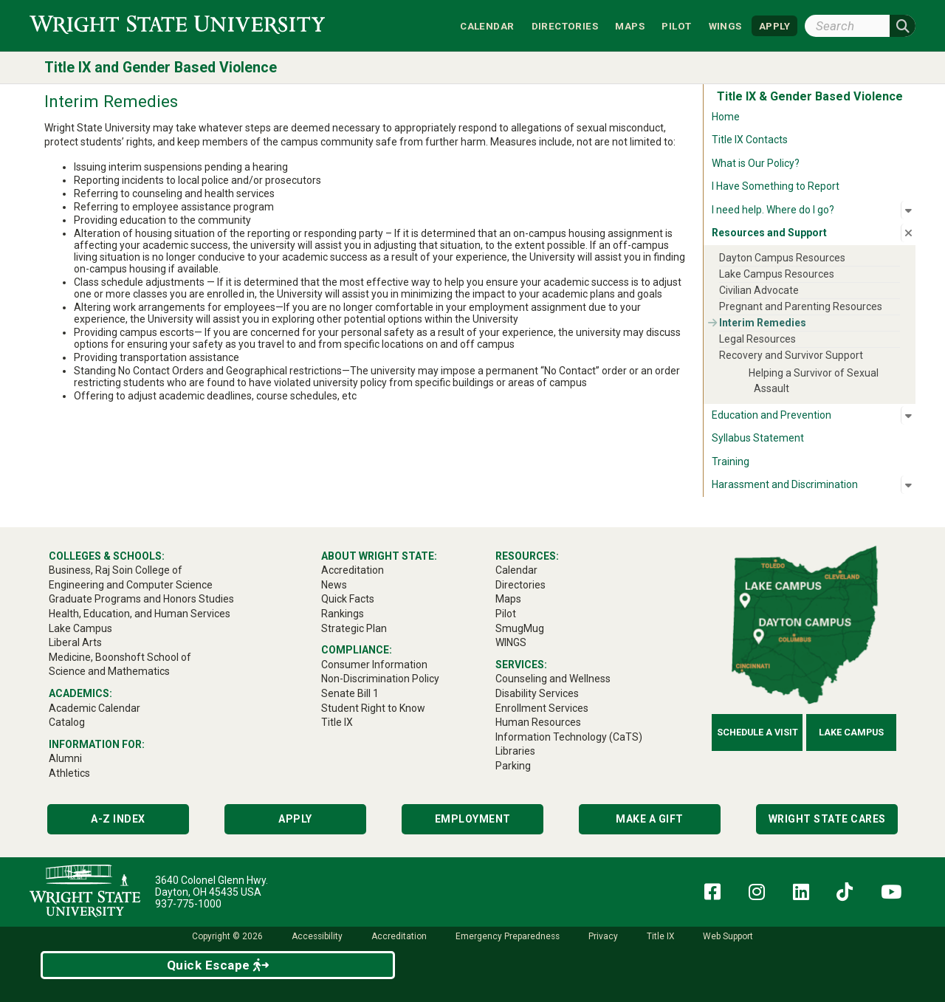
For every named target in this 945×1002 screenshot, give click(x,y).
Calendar (487, 25)
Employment (473, 819)
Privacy (603, 936)
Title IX (660, 936)
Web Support (728, 936)
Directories (565, 25)
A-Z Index (118, 819)
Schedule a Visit (757, 732)
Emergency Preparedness (508, 936)
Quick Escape (218, 965)
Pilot (676, 25)
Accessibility (317, 936)
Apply (295, 819)
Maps (630, 25)
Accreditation (399, 936)
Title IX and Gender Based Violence (160, 67)
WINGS (725, 25)
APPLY (774, 25)
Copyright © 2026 (227, 936)
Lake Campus (851, 732)
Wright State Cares (827, 819)
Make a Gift (650, 819)
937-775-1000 (188, 904)
